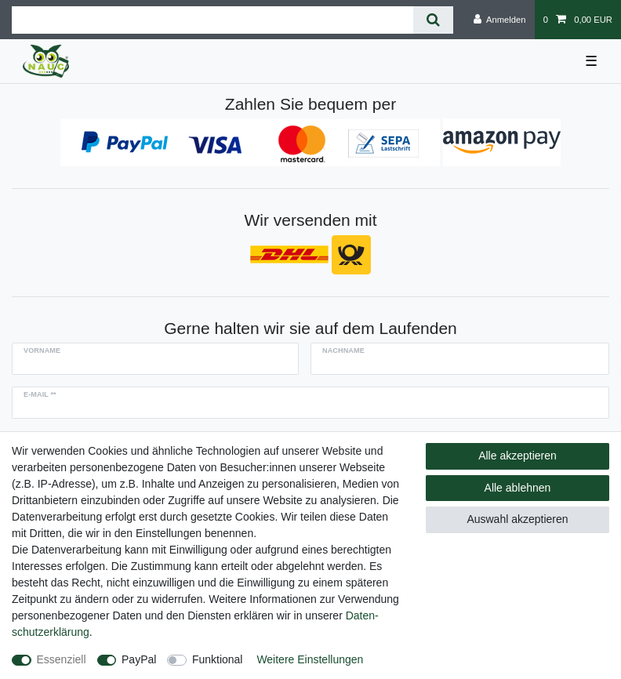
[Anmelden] (500, 19)
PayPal (139, 659)
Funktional (217, 659)
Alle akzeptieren (517, 455)
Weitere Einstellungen (309, 659)
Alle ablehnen (518, 487)
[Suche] (433, 20)
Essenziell (61, 659)
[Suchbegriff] (212, 20)
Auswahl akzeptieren (517, 519)
